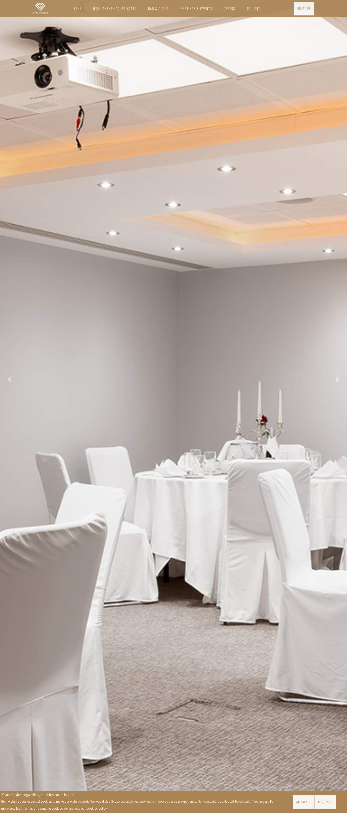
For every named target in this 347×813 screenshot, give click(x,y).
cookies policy (97, 808)
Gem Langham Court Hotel (115, 8)
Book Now (304, 8)
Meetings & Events (196, 8)
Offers (229, 8)
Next (337, 374)
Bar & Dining (158, 8)
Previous (10, 374)
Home (77, 8)
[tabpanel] (173, 406)
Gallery (253, 8)
